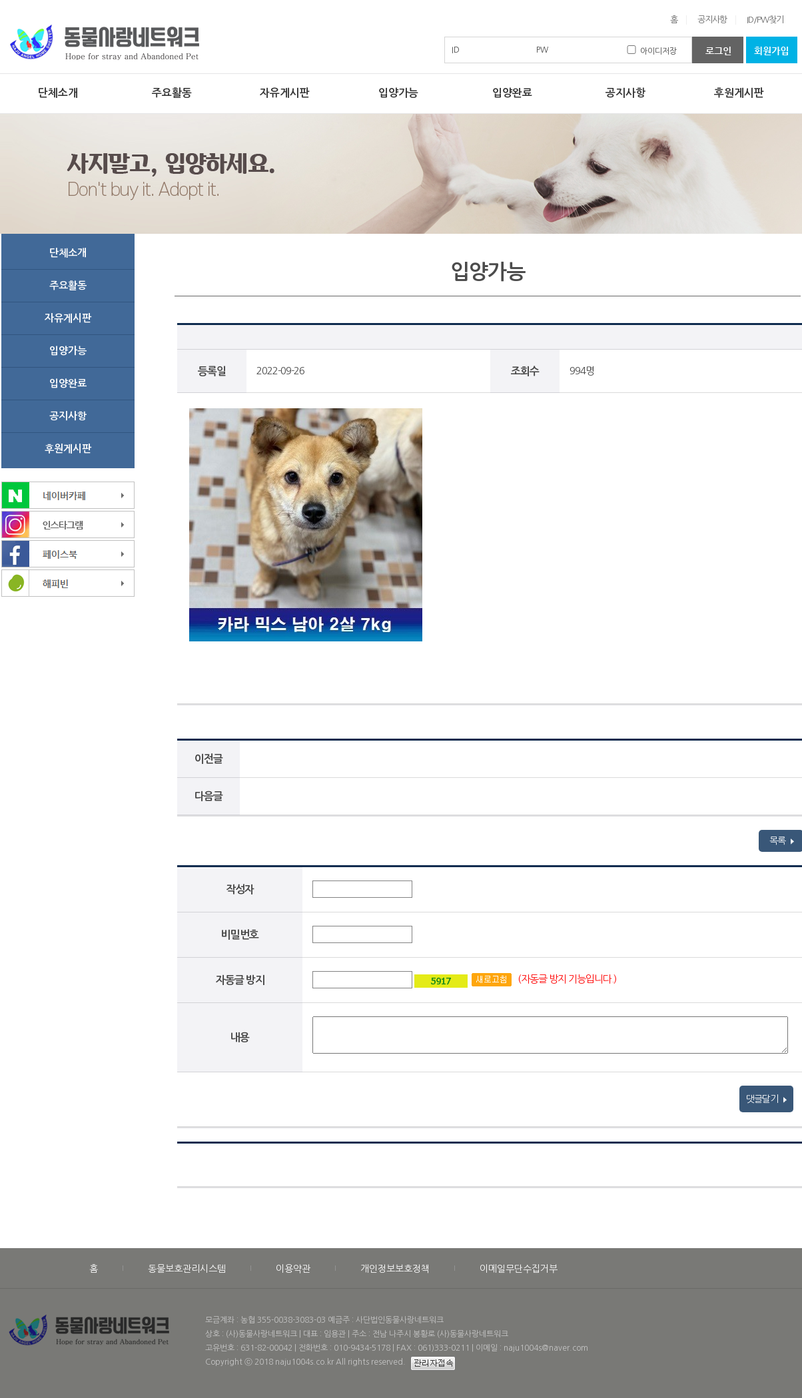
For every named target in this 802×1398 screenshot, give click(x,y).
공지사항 (712, 19)
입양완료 (512, 93)
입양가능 (398, 93)
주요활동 (172, 93)
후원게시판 (739, 93)
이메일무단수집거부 (519, 1268)
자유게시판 (285, 93)
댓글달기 (766, 1099)
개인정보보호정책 (395, 1268)
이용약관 (293, 1268)
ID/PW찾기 (765, 19)
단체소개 (58, 93)
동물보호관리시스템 (187, 1268)
